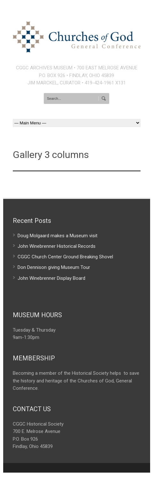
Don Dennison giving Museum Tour (54, 267)
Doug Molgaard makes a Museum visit (57, 236)
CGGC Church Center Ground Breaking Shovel (65, 257)
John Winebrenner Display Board (51, 278)
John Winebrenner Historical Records (57, 246)
